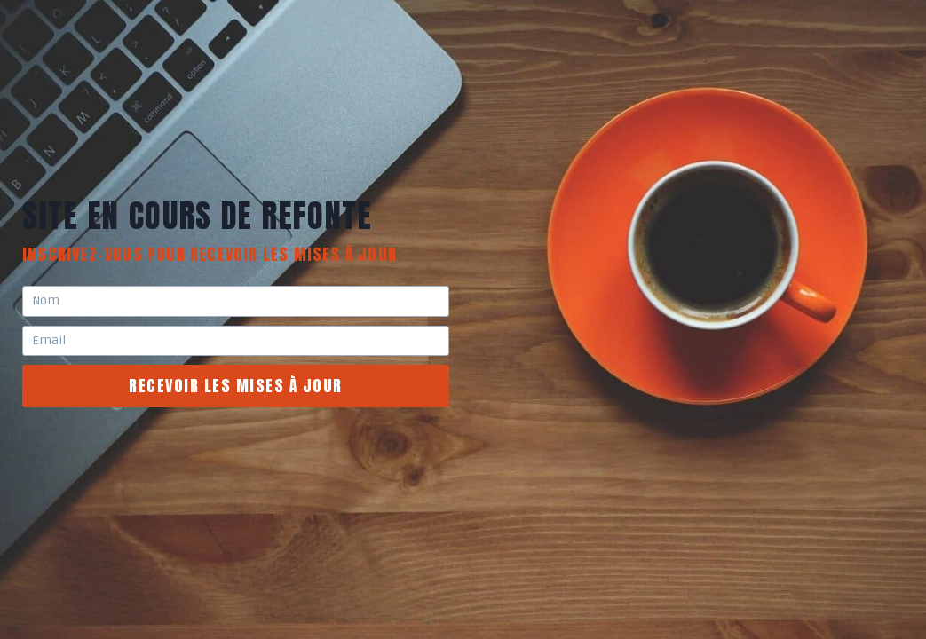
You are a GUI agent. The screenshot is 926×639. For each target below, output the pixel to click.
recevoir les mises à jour (236, 386)
